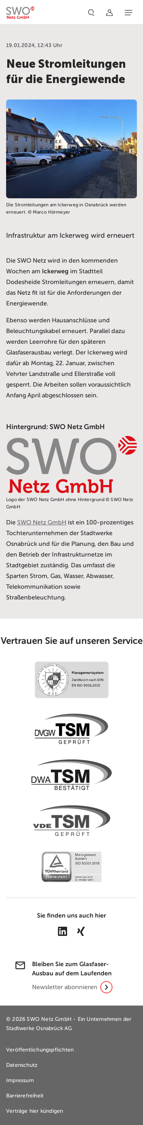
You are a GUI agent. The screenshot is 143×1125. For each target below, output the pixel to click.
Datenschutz (21, 1065)
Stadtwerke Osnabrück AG (39, 1028)
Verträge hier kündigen (34, 1111)
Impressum (20, 1080)
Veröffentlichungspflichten (40, 1050)
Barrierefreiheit (24, 1096)
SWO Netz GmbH (41, 522)
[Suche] (91, 12)
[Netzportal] (109, 12)
